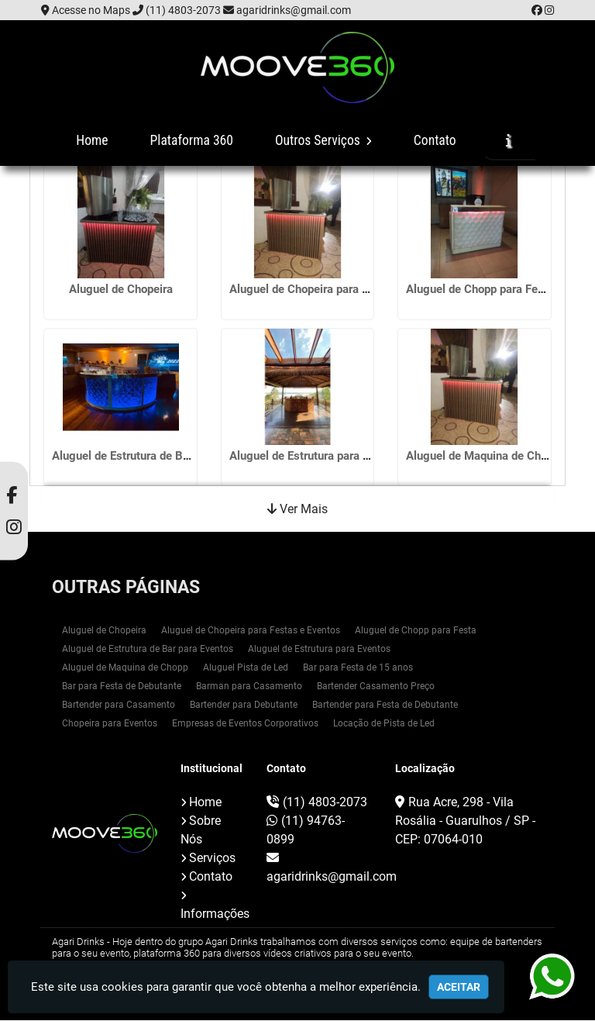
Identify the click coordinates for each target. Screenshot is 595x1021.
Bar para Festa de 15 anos (358, 668)
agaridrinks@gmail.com (293, 10)
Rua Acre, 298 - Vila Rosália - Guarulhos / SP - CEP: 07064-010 (465, 821)
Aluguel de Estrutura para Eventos (316, 453)
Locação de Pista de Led (384, 724)
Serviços (212, 858)
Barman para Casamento (249, 686)
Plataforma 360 (191, 140)
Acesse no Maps (91, 10)
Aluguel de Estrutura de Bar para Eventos (157, 453)
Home (92, 140)
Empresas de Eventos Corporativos (245, 724)
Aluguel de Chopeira (121, 290)
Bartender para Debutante (244, 705)
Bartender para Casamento (118, 705)
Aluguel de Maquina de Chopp (482, 453)
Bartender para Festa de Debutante (385, 705)
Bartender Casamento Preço (376, 686)
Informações (215, 914)
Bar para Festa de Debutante (121, 686)
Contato (435, 140)
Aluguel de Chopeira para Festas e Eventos (339, 290)
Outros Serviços (323, 140)
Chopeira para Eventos (109, 724)
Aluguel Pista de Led (245, 668)
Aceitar (458, 987)
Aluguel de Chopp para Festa (480, 290)
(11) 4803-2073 (183, 10)
